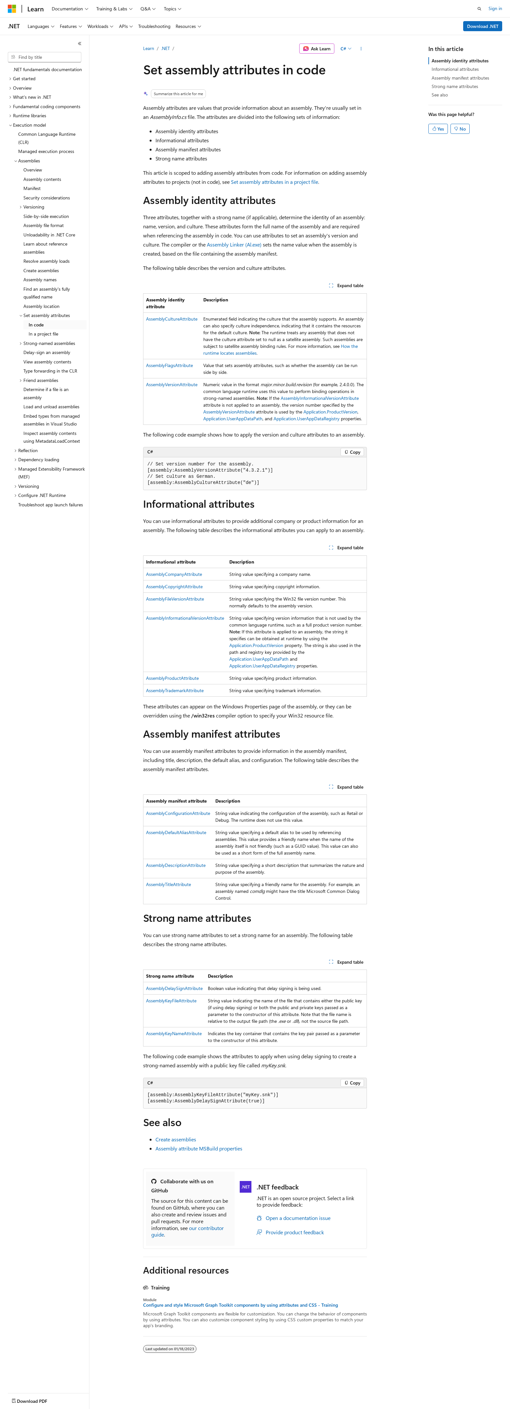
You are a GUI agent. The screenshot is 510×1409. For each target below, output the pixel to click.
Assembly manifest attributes (460, 78)
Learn (148, 48)
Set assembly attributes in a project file (274, 181)
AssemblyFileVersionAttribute (175, 599)
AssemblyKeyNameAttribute (174, 1033)
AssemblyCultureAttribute (171, 319)
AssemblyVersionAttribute (171, 384)
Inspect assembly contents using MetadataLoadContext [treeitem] (51, 437)
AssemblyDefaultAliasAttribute (176, 832)
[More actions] (361, 49)
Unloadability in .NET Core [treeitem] (49, 235)
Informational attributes (455, 69)
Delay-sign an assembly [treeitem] (46, 352)
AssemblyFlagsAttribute (169, 365)
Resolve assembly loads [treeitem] (46, 261)
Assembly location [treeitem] (41, 306)
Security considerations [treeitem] (46, 198)
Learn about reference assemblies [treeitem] (45, 248)
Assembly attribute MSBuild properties (198, 1148)
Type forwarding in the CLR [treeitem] (50, 371)
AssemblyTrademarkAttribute (175, 690)
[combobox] (44, 57)
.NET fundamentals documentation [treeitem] (47, 69)
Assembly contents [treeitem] (42, 179)
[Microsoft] (12, 9)
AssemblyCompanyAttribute (174, 574)
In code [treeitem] (36, 325)
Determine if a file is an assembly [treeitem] (46, 393)
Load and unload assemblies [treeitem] (51, 406)
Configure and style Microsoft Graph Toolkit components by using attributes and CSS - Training (240, 1305)
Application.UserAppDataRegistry (307, 418)
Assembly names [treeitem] (40, 279)
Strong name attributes (455, 86)
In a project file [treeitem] (43, 334)
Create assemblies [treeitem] (41, 270)
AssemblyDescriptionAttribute (176, 865)
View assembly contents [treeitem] (47, 362)
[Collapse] (80, 43)
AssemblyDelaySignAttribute (174, 988)
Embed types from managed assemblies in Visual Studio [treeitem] (51, 420)
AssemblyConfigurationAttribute (178, 813)
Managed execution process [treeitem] (46, 151)
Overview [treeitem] (32, 170)
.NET (165, 48)
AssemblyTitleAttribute (168, 884)
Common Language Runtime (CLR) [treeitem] (46, 138)
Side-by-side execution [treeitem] (46, 216)
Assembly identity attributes (460, 60)
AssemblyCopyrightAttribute (174, 586)
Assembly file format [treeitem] (43, 225)
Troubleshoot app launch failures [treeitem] (50, 504)
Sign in (495, 8)
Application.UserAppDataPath (232, 418)
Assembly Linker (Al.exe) (234, 244)
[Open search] (479, 9)
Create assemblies (175, 1139)
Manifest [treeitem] (32, 188)
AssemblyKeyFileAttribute (171, 1000)
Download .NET (483, 26)
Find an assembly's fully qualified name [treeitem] (46, 293)
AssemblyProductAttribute (172, 678)
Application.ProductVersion (330, 412)
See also (440, 95)
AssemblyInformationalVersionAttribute (320, 398)
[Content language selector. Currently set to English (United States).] (37, 1399)
